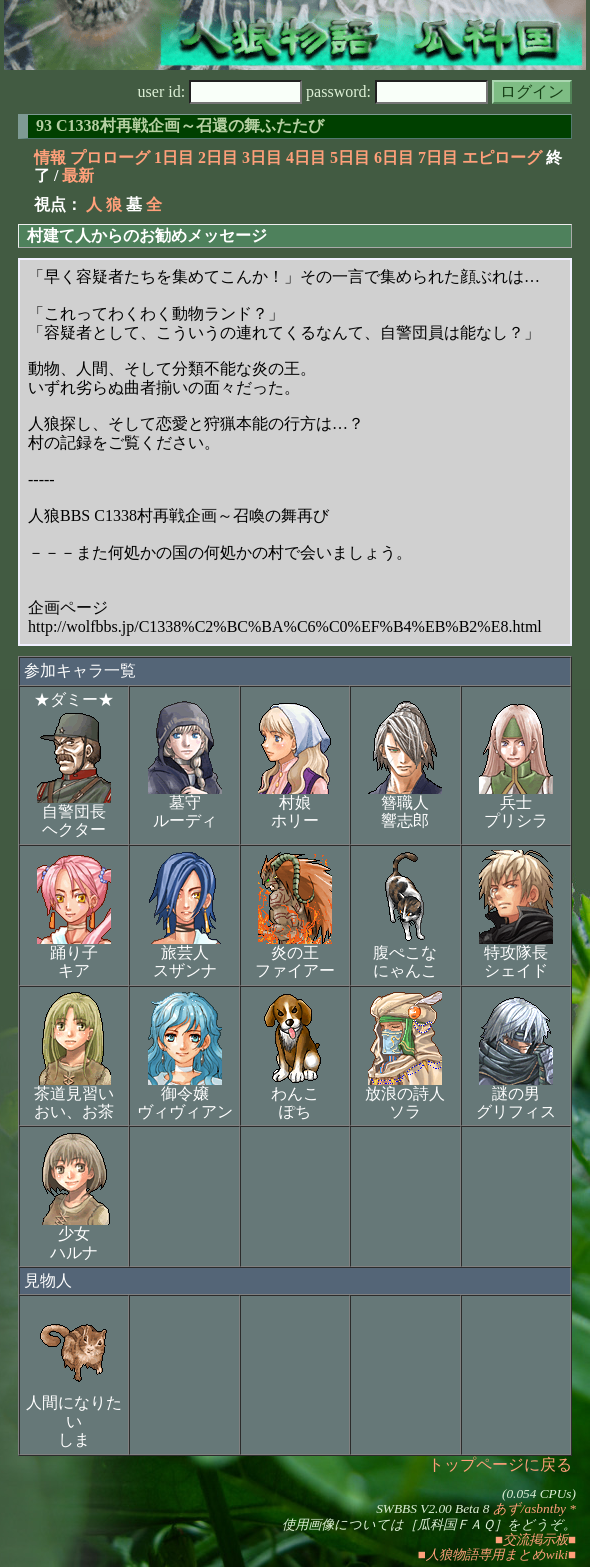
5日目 (350, 157)
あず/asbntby (529, 1508)
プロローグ (110, 157)
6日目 (394, 157)
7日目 (438, 157)
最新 (78, 175)
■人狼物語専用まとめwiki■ (497, 1554)
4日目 (306, 157)
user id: (220, 91)
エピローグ (502, 157)
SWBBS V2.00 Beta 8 (432, 1508)
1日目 (174, 157)
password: (397, 91)
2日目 (218, 157)
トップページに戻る (500, 1464)
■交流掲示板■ (535, 1539)
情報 (50, 157)
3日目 (262, 157)
